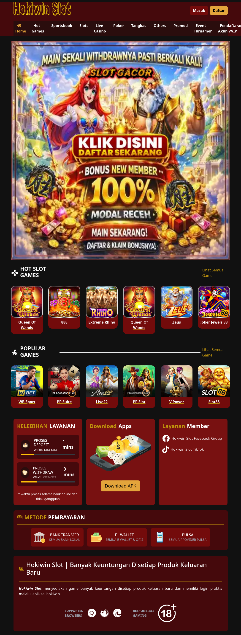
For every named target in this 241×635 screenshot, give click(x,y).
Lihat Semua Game (213, 273)
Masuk (199, 10)
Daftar (219, 10)
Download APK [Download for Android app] (120, 486)
